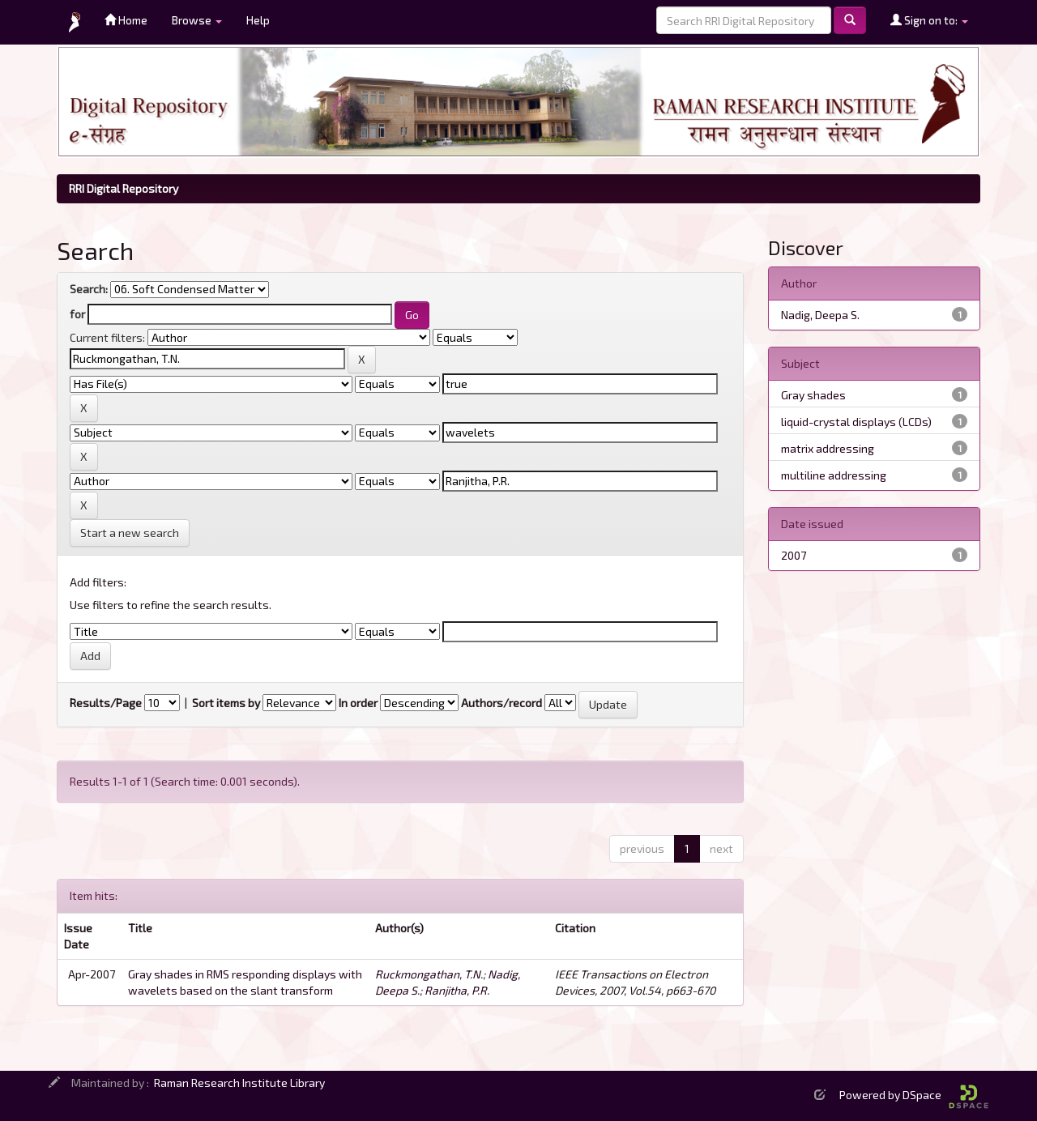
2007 (793, 555)
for (77, 314)
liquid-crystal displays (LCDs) (856, 421)
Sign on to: (929, 20)
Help (258, 20)
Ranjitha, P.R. (457, 990)
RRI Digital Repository (123, 188)
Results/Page (106, 703)
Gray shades (813, 395)
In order (358, 703)
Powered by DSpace (913, 1095)
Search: (89, 289)
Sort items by (226, 703)
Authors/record (501, 703)
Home (126, 20)
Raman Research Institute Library (239, 1082)
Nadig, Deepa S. (820, 315)
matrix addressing (827, 448)
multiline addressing (833, 475)
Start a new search (129, 532)
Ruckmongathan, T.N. (429, 974)
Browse (197, 20)
